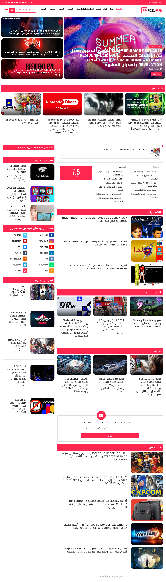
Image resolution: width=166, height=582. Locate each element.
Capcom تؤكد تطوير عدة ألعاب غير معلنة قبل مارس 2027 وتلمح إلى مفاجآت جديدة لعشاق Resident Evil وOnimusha (95, 479)
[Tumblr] (14, 2)
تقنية (61, 9)
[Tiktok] (15, 270)
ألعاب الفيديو (102, 9)
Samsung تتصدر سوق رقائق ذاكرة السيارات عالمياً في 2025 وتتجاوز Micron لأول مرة (111, 385)
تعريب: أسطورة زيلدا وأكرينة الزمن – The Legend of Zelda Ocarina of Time (94, 243)
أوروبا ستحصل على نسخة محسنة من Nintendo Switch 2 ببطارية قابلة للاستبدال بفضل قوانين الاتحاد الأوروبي (98, 503)
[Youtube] (23, 2)
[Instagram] (28, 2)
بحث (12, 10)
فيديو (43, 9)
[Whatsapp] (41, 264)
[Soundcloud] (6, 2)
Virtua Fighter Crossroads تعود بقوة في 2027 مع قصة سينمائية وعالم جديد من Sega (34, 32)
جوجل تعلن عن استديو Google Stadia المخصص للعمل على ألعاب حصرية (17, 173)
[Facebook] (33, 2)
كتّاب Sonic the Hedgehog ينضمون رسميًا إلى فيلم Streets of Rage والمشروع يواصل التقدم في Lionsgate (94, 456)
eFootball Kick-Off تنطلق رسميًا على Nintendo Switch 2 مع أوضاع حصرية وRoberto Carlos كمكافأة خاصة (145, 125)
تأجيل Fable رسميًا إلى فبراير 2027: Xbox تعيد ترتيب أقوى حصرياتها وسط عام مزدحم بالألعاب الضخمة (95, 550)
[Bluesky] (9, 2)
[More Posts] (110, 576)
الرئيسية (119, 9)
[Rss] (41, 270)
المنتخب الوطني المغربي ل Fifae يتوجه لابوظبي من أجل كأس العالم (17, 193)
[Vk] (12, 2)
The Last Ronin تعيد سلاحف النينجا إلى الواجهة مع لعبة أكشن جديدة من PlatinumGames (32, 53)
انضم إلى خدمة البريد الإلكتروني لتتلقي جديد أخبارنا (106, 423)
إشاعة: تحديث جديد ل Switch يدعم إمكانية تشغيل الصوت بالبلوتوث (17, 212)
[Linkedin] (17, 2)
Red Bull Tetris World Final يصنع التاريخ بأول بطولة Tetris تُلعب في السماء (17, 375)
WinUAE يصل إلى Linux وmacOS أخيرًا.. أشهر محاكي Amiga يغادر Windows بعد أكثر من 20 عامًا (95, 526)
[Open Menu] (6, 10)
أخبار (111, 9)
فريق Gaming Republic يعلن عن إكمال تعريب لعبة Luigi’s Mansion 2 (147, 323)
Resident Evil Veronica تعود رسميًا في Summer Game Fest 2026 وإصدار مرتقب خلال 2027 (34, 72)
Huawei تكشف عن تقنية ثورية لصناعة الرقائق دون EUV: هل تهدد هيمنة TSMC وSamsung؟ (75, 385)
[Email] (20, 2)
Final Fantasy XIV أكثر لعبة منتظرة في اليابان (17, 344)
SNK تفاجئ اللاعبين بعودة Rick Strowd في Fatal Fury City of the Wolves (104, 122)
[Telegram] (2, 2)
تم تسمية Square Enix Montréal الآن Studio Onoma (18, 405)
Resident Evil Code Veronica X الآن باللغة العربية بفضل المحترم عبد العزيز (94, 219)
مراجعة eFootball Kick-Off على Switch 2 (22, 121)
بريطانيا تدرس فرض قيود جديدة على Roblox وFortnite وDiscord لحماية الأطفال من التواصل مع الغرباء (148, 386)
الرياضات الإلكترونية (85, 9)
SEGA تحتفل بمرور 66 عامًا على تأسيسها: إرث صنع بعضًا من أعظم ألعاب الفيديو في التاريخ (110, 326)
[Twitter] (31, 2)
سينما (52, 9)
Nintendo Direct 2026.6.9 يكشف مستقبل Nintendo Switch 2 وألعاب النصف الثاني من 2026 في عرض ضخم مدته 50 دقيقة (63, 125)
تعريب (70, 9)
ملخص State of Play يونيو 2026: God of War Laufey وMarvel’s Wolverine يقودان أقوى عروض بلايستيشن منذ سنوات (74, 328)
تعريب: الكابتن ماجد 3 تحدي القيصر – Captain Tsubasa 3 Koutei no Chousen (98, 267)
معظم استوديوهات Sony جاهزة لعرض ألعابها (18, 291)
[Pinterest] (25, 2)
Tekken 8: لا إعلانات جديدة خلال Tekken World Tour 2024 (18, 318)
